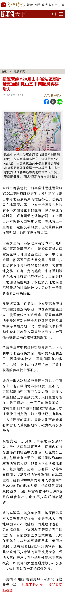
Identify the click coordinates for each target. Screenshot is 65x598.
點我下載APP (32, 585)
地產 (4, 71)
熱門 (37, 4)
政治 (44, 4)
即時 (30, 4)
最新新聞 (19, 71)
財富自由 (54, 4)
